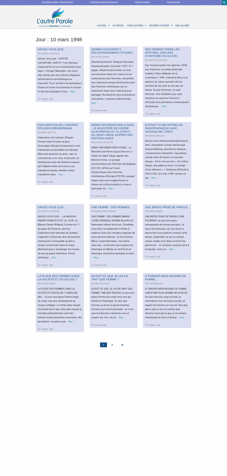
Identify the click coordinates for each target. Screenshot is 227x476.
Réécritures (142, 2)
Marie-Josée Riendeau (105, 212)
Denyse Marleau (157, 136)
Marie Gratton (49, 133)
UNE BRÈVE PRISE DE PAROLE (166, 207)
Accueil (102, 26)
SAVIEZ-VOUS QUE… (52, 207)
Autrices (118, 26)
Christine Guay (156, 284)
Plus (73, 92)
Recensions (173, 2)
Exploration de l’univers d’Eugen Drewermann (58, 127)
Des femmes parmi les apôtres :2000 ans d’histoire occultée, (162, 53)
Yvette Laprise (102, 57)
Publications (135, 26)
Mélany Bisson (102, 284)
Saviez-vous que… (52, 50)
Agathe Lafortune (51, 54)
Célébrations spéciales (104, 2)
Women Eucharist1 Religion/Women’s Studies (112, 52)
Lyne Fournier (155, 212)
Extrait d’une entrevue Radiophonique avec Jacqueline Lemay (164, 129)
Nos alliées (182, 26)
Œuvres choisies (159, 26)
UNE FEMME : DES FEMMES (110, 207)
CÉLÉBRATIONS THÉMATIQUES (57, 2)
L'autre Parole (49, 284)
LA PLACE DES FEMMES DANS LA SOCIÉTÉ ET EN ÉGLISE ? (59, 278)
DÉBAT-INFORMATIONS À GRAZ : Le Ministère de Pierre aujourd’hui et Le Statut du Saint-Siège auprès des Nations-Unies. (112, 132)
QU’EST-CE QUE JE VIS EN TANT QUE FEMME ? (109, 278)
